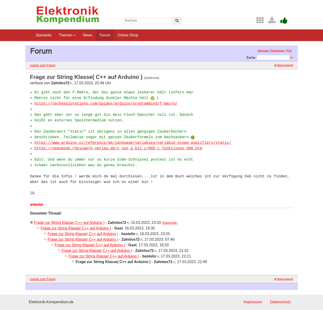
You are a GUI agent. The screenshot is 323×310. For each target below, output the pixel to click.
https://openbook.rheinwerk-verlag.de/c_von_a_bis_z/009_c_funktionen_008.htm (118, 148)
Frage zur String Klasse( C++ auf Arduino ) (69, 223)
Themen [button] (67, 35)
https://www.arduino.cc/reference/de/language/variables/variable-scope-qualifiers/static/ (132, 143)
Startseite (44, 35)
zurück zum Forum (42, 65)
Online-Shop (127, 35)
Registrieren (278, 50)
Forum (104, 35)
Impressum (253, 302)
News (87, 35)
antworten (36, 204)
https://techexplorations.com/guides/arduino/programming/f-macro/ (106, 104)
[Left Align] (177, 21)
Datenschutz (280, 302)
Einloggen (263, 50)
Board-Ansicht (283, 65)
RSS (289, 50)
